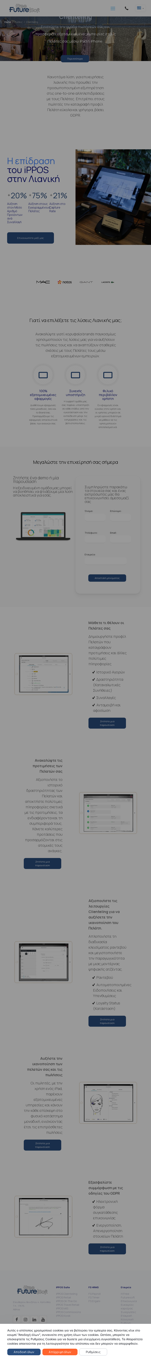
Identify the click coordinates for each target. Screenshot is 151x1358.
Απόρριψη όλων (60, 1352)
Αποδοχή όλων (24, 1352)
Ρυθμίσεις (93, 1352)
